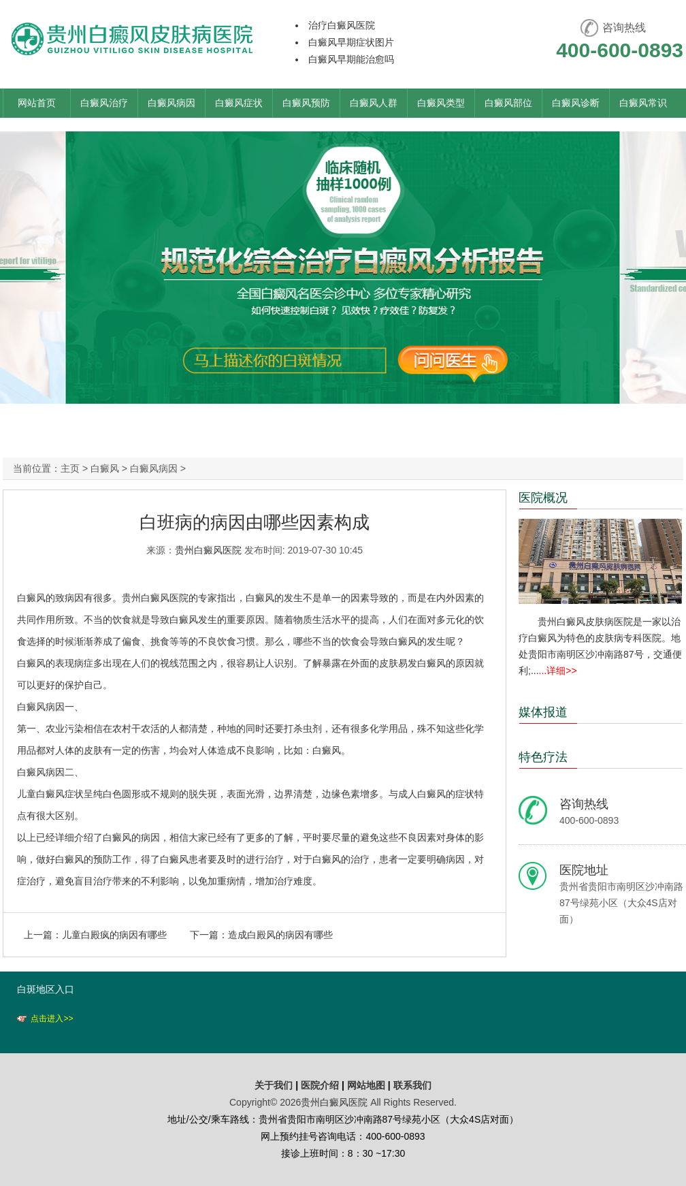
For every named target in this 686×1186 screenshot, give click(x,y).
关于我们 (274, 1085)
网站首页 (37, 102)
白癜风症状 (239, 102)
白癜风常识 (643, 102)
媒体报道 (543, 712)
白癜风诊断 (576, 102)
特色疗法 (543, 757)
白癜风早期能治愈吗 (351, 59)
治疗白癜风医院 (341, 25)
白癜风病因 (171, 102)
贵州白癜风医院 (208, 550)
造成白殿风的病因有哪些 (280, 934)
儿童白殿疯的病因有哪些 (114, 934)
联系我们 (412, 1085)
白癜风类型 (441, 102)
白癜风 (105, 468)
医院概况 (543, 497)
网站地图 (366, 1085)
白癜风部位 (508, 102)
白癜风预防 (306, 102)
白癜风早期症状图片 (351, 42)
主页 (70, 468)
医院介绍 (321, 1085)
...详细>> (558, 670)
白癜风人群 (373, 102)
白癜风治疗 (104, 102)
